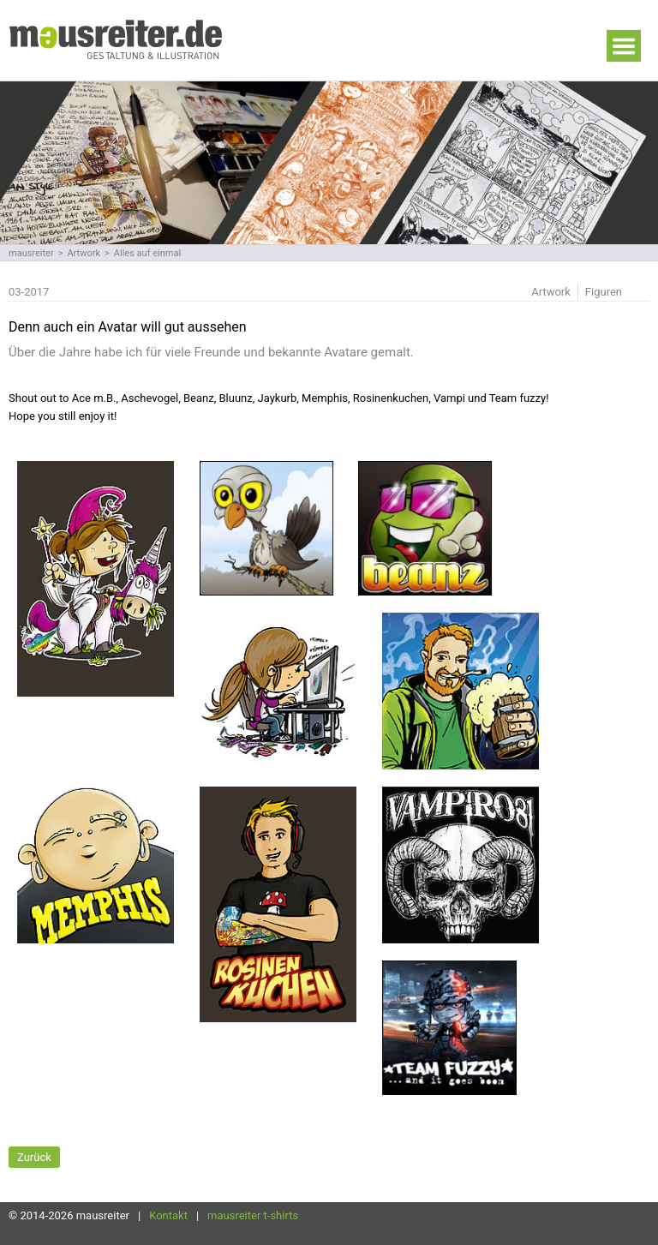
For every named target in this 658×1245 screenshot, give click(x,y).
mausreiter (31, 253)
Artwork (83, 253)
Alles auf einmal (147, 253)
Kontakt (168, 1215)
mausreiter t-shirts (252, 1215)
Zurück (34, 1157)
